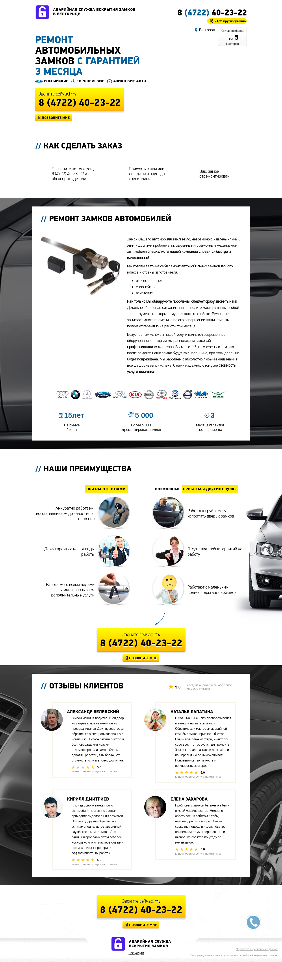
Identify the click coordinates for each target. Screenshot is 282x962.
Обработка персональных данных (257, 949)
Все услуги (136, 953)
